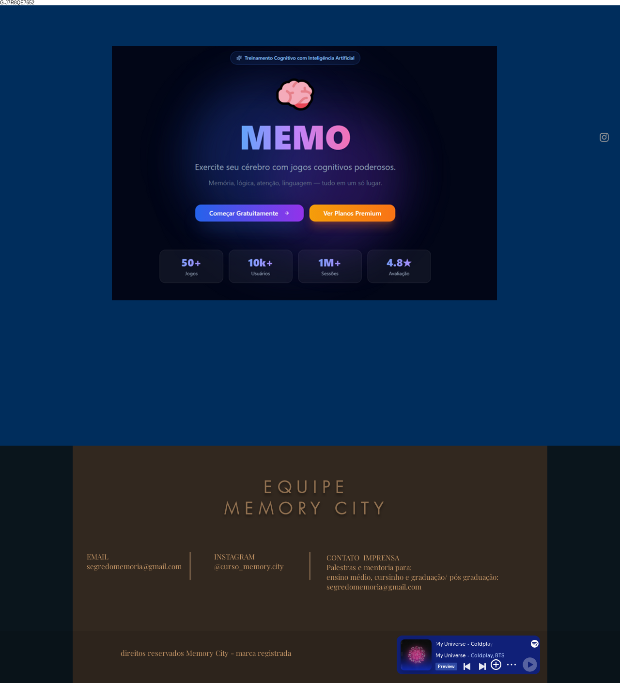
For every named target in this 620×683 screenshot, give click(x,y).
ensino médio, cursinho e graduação (385, 577)
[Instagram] (604, 137)
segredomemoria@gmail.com (134, 566)
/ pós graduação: (471, 577)
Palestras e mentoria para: (369, 567)
